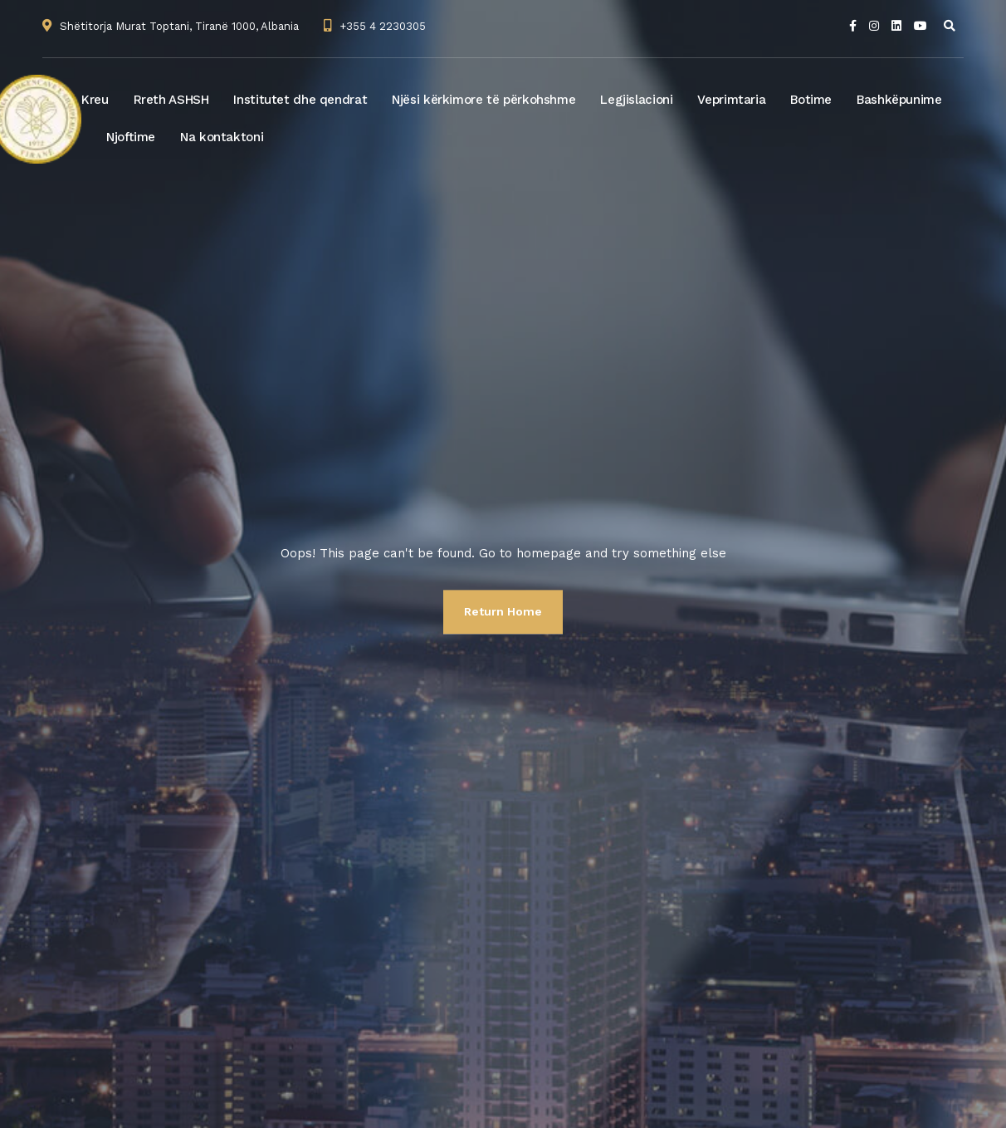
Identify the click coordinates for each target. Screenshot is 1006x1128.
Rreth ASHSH (171, 99)
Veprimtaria (731, 99)
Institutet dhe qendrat (300, 99)
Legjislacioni (636, 99)
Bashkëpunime (899, 99)
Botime (811, 99)
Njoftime (130, 137)
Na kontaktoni (221, 137)
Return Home (503, 611)
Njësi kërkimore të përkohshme (483, 99)
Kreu (95, 99)
